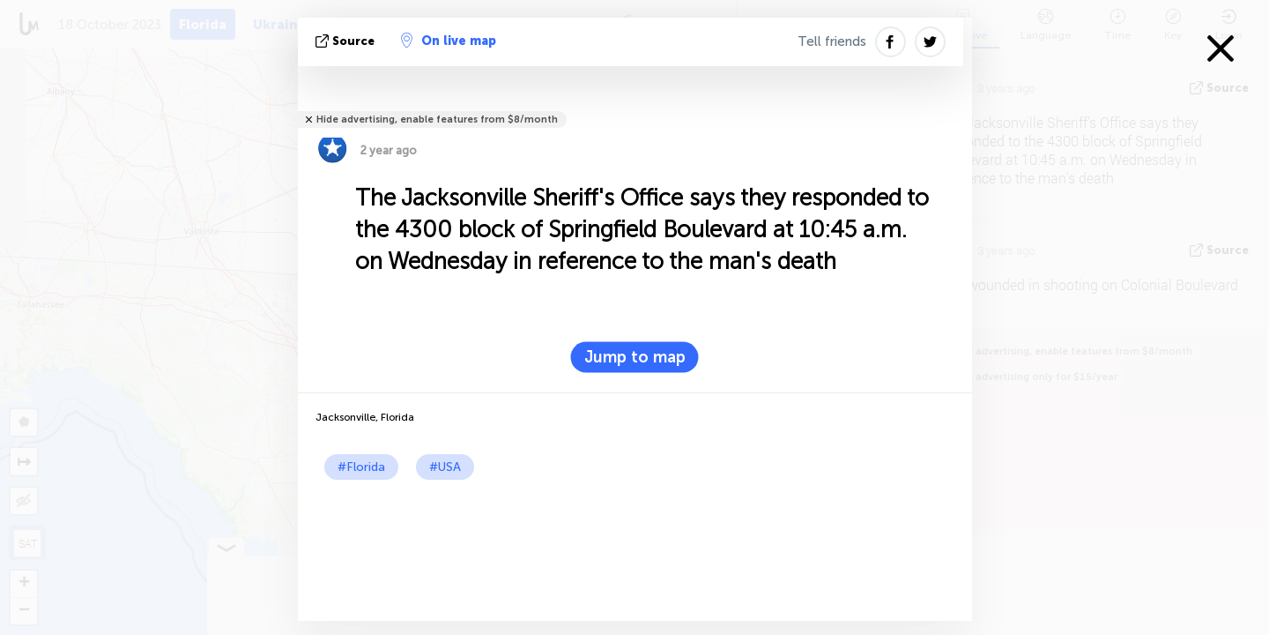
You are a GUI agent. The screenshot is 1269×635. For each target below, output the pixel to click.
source (347, 41)
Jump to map (635, 357)
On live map (448, 41)
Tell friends (832, 41)
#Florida (361, 466)
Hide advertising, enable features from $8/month (437, 119)
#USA (445, 466)
